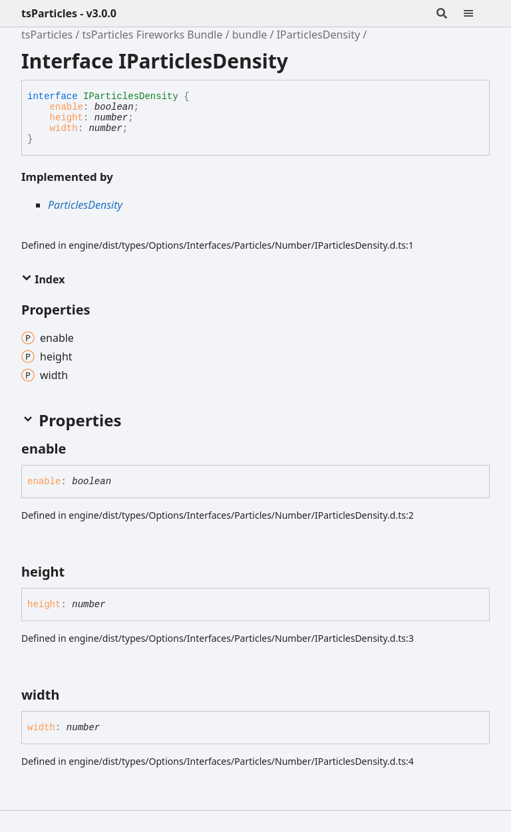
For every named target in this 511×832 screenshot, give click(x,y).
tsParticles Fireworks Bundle (152, 34)
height (66, 117)
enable (66, 107)
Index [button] (43, 279)
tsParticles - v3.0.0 (68, 13)
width (64, 128)
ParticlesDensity (85, 205)
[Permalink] (78, 449)
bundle (249, 34)
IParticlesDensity (318, 34)
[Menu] (476, 13)
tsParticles (47, 34)
